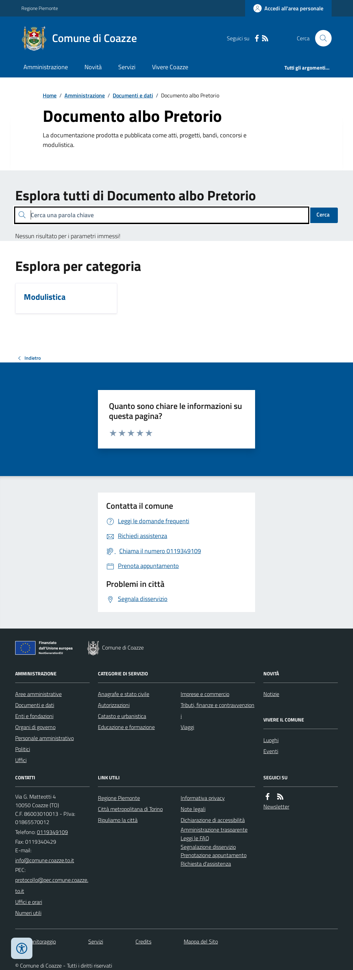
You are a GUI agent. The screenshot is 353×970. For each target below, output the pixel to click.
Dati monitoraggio (35, 941)
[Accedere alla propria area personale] (288, 8)
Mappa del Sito (201, 941)
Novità (93, 67)
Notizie (271, 694)
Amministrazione (45, 67)
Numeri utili (28, 913)
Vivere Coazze (170, 67)
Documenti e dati (133, 95)
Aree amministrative (38, 694)
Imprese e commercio (205, 694)
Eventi (270, 751)
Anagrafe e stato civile (123, 694)
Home (50, 95)
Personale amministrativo (44, 738)
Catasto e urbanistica (122, 716)
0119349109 (52, 832)
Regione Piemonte (39, 8)
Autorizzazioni (114, 705)
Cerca (323, 214)
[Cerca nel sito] (321, 38)
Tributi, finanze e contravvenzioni (217, 710)
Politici (22, 749)
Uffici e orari (28, 902)
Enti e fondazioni (34, 716)
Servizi (126, 67)
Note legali (193, 809)
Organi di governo (35, 727)
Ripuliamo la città (118, 820)
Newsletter (276, 806)
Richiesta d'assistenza (206, 864)
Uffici (21, 760)
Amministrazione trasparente (214, 829)
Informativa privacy (203, 798)
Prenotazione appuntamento (213, 855)
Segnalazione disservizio (208, 847)
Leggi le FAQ (195, 838)
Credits (143, 941)
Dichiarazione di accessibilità (213, 820)
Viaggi (187, 727)
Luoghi (271, 740)
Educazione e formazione (126, 727)
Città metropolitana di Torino (130, 809)
